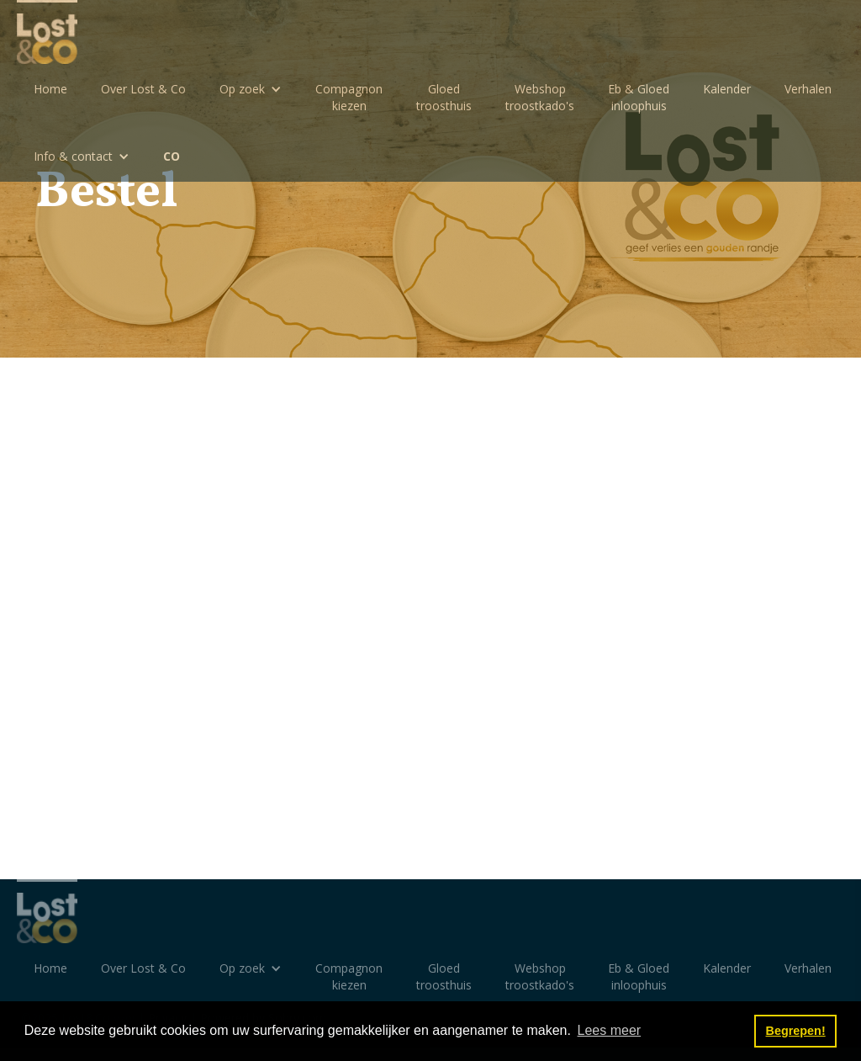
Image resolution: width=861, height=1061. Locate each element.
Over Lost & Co (143, 89)
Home (50, 89)
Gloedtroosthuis (444, 97)
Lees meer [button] (610, 1030)
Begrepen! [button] (796, 1030)
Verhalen (808, 89)
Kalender (727, 89)
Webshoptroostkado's (539, 97)
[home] (47, 32)
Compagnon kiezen (349, 97)
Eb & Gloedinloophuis (638, 97)
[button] (250, 89)
